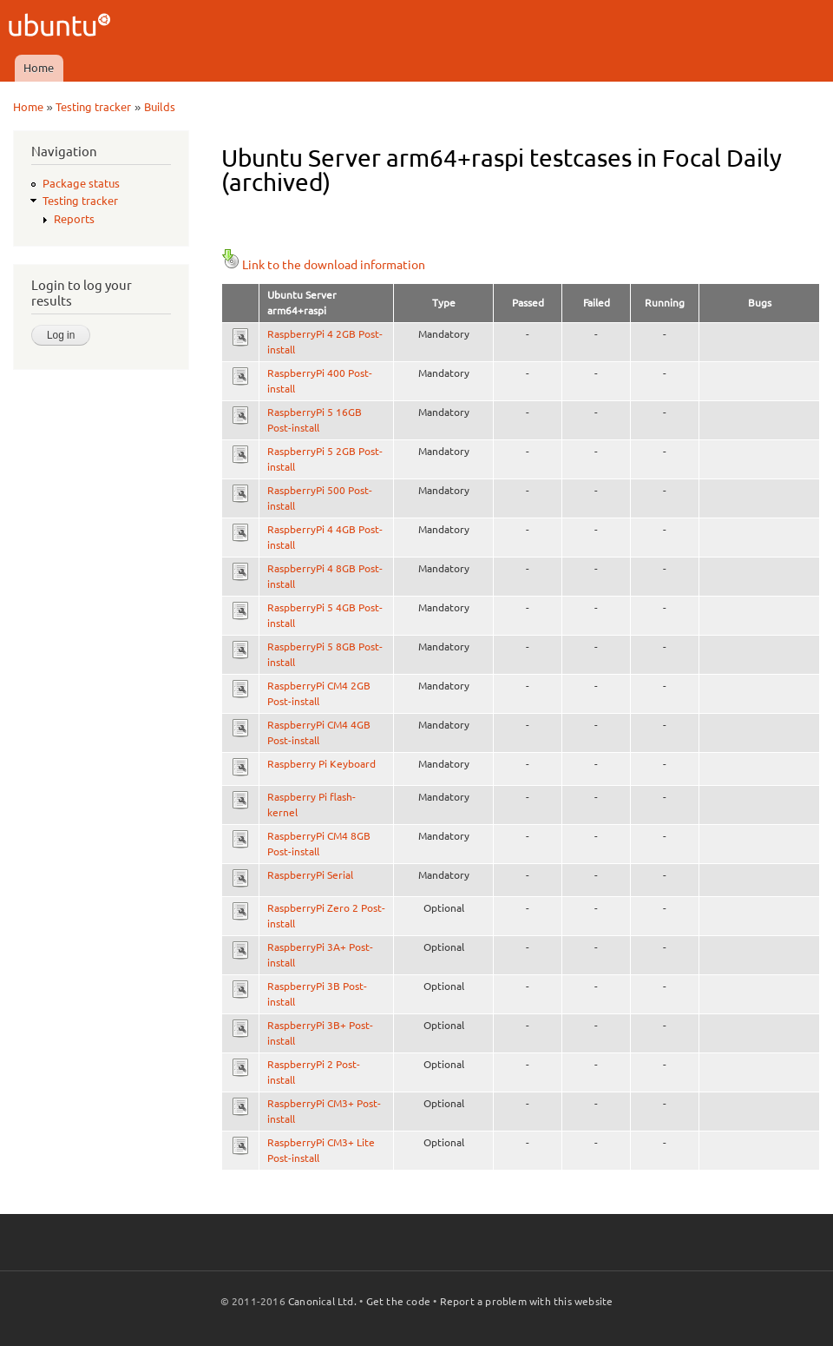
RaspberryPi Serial (310, 875)
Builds (159, 107)
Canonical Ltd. (322, 1301)
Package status (81, 183)
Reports (74, 219)
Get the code (398, 1301)
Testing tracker (93, 107)
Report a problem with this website (526, 1301)
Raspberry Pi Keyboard (321, 763)
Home (38, 68)
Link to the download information (323, 265)
